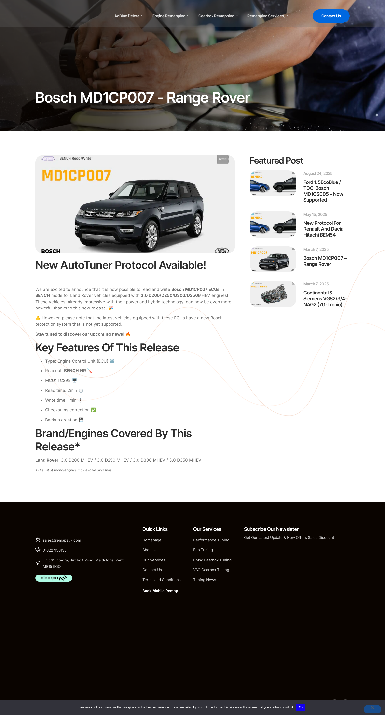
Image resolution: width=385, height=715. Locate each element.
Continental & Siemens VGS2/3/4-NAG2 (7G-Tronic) (325, 299)
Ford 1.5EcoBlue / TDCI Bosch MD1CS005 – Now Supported (323, 191)
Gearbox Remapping (218, 16)
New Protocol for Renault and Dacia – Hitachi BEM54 (325, 229)
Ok (301, 707)
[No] (372, 709)
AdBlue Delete (129, 16)
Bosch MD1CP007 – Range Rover (325, 261)
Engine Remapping (171, 16)
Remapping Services (267, 16)
